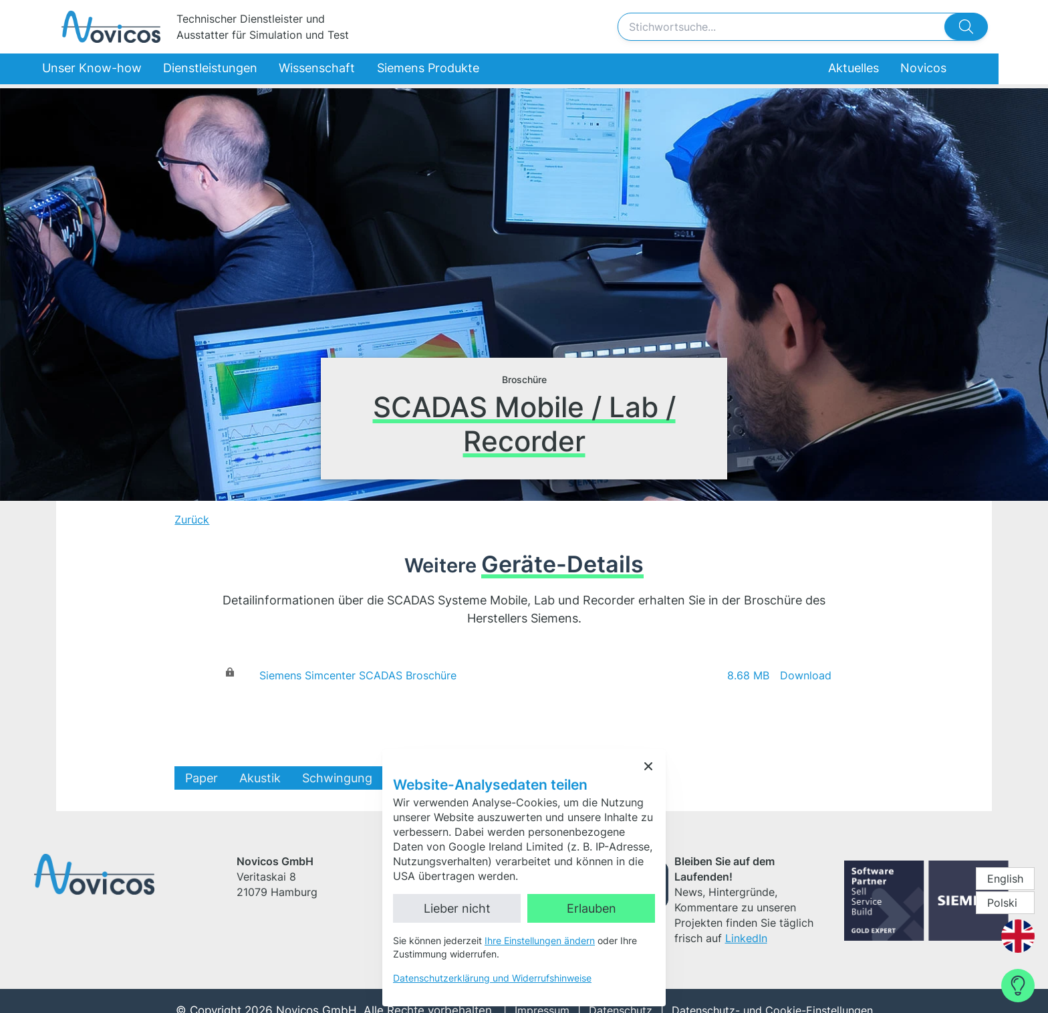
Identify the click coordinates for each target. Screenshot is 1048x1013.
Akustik (299, 778)
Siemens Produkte (435, 71)
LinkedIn (698, 905)
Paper (241, 778)
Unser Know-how (115, 71)
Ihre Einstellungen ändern (540, 940)
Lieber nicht (457, 908)
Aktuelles (868, 71)
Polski (1002, 902)
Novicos (939, 71)
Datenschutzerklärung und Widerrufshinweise (492, 978)
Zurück (231, 519)
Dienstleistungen (227, 71)
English (1005, 878)
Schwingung (377, 778)
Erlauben (591, 908)
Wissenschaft (329, 71)
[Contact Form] (1018, 985)
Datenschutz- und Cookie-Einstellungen (764, 991)
